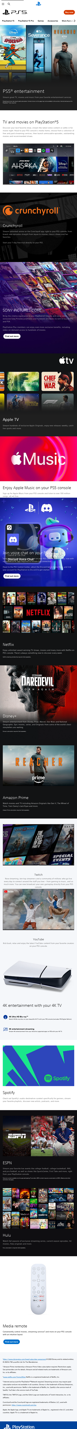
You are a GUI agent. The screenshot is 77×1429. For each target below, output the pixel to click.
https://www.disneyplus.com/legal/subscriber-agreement (24, 1359)
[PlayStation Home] (38, 4)
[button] (12, 336)
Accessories (53, 21)
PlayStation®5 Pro (26, 21)
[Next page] (74, 21)
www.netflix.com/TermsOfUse (14, 1377)
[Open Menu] (3, 4)
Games (41, 21)
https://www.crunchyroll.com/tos (24, 1405)
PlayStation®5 (8, 21)
